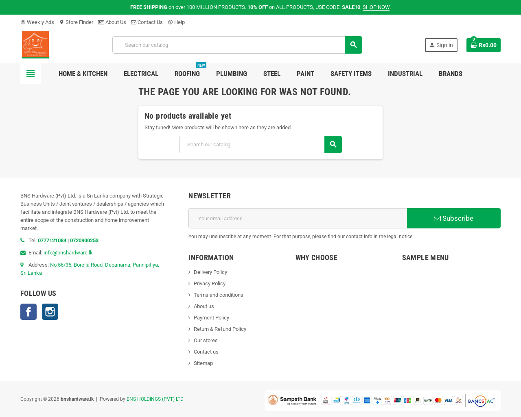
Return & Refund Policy (220, 329)
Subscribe (453, 218)
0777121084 (53, 240)
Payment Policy (211, 318)
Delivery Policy (210, 272)
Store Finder (76, 22)
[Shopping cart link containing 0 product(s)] (483, 45)
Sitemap (203, 363)
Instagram (50, 312)
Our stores (206, 340)
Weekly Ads (37, 22)
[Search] (237, 45)
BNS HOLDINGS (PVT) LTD (155, 399)
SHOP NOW (376, 7)
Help (176, 22)
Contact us (206, 352)
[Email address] (297, 218)
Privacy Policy (209, 283)
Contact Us (147, 22)
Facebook (28, 312)
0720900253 (84, 240)
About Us (112, 22)
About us (204, 306)
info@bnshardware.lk (68, 253)
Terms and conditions (218, 295)
